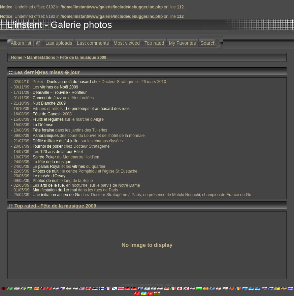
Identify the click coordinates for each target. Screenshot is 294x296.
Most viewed (126, 43)
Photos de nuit (46, 171)
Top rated (154, 43)
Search (208, 43)
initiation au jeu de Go (60, 194)
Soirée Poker (44, 157)
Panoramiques (46, 135)
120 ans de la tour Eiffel (61, 151)
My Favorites (182, 43)
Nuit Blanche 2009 (49, 103)
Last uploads (58, 43)
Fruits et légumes (48, 119)
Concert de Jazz (47, 98)
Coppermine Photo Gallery (155, 285)
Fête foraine (43, 130)
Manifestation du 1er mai (55, 190)
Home (16, 57)
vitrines (78, 166)
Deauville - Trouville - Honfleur (60, 92)
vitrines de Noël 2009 (59, 87)
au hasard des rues (112, 108)
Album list (21, 43)
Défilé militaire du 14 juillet (56, 141)
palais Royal (49, 166)
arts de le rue (52, 185)
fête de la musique (54, 161)
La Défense (43, 124)
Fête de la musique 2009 (83, 57)
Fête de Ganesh (47, 114)
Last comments (93, 43)
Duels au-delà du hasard (69, 81)
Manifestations (41, 57)
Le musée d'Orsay (49, 176)
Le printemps (77, 108)
